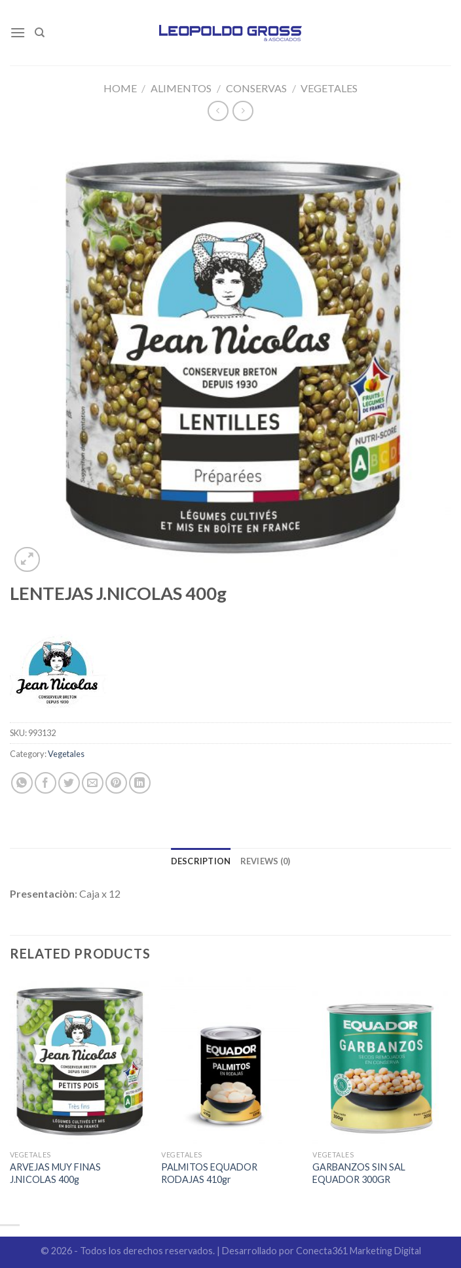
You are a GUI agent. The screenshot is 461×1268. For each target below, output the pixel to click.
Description (201, 861)
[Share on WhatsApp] (22, 783)
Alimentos (181, 88)
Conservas (256, 88)
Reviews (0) (265, 861)
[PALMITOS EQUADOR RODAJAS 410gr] (230, 1060)
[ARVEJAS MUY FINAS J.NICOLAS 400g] (79, 1060)
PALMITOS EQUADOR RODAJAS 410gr (209, 1173)
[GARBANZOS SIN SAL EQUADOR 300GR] (381, 1060)
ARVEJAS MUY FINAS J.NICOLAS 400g (55, 1173)
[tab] (201, 861)
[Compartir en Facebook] (45, 783)
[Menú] (18, 32)
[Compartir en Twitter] (69, 783)
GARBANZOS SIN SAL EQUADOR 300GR (358, 1173)
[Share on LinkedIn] (140, 783)
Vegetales (329, 88)
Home (120, 88)
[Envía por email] (92, 783)
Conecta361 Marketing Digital (358, 1250)
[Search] (40, 32)
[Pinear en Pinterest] (116, 783)
